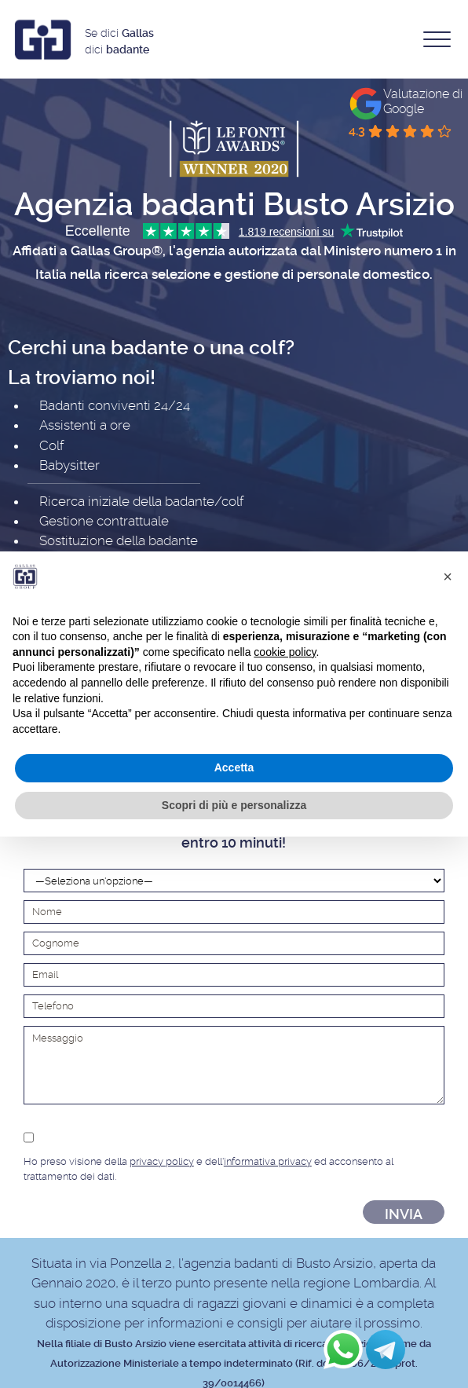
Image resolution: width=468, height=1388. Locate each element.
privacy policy (162, 1161)
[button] (447, 576)
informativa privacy (268, 1161)
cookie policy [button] (285, 652)
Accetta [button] (234, 767)
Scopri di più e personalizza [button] (234, 805)
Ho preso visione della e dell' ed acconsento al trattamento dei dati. (234, 1154)
